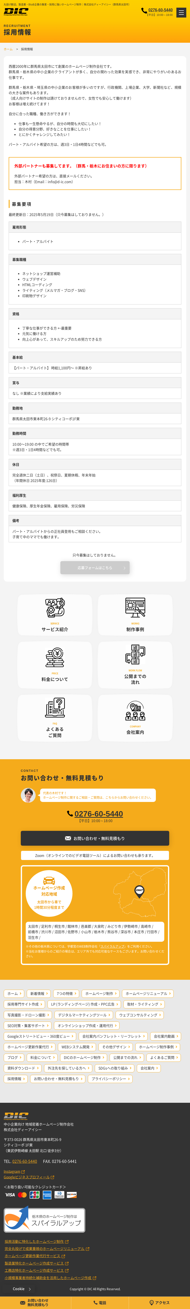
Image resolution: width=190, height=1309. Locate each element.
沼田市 (59, 931)
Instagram (12, 1171)
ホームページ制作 (99, 993)
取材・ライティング (142, 1004)
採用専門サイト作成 (23, 1004)
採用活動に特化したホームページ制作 (34, 1241)
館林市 (73, 926)
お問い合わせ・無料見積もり (56, 1078)
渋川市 (46, 931)
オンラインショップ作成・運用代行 (85, 1025)
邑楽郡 (86, 926)
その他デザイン (114, 1046)
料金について (40, 1057)
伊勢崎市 (131, 926)
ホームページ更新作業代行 (28, 1046)
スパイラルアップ (112, 946)
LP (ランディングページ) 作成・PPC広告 (83, 1004)
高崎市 (146, 926)
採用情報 (14, 1078)
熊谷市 (112, 931)
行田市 (152, 931)
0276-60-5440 (160, 10)
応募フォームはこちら (95, 567)
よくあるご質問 (162, 1057)
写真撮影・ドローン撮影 (26, 1014)
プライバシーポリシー (109, 1078)
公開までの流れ (125, 1057)
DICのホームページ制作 (82, 1057)
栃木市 (99, 931)
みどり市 (114, 926)
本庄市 (139, 931)
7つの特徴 (65, 993)
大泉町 (99, 926)
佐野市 (73, 931)
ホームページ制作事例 (156, 1046)
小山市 (86, 931)
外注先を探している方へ (67, 1067)
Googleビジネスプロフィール (27, 1176)
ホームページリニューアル (146, 993)
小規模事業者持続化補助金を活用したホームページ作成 (48, 1277)
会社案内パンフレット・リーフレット (111, 1036)
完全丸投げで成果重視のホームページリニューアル (45, 1248)
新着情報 (37, 993)
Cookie (18, 1288)
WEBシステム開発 (76, 1046)
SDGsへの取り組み (113, 1067)
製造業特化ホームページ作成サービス (34, 1263)
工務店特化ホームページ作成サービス (34, 1270)
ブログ (12, 1057)
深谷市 (125, 931)
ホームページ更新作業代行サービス (33, 1255)
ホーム (12, 993)
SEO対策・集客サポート (26, 1025)
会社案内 (147, 1067)
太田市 (33, 926)
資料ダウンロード (21, 1067)
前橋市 (33, 931)
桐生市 (59, 926)
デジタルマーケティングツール (82, 1014)
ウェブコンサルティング (138, 1014)
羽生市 (33, 937)
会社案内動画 (164, 1036)
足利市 (46, 926)
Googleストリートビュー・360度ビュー (38, 1036)
